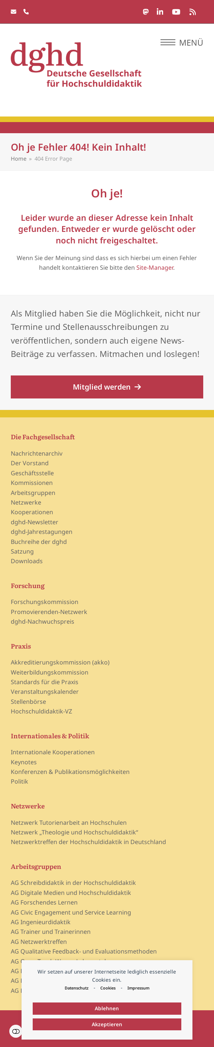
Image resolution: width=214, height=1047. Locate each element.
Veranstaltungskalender (45, 691)
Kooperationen (32, 512)
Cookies (108, 988)
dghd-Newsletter (34, 522)
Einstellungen (15, 1031)
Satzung (22, 551)
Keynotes (24, 762)
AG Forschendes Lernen (44, 902)
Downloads (27, 561)
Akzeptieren (107, 1024)
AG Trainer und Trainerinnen (51, 932)
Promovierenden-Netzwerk (49, 612)
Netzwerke (26, 502)
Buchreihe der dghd (39, 542)
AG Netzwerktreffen (39, 942)
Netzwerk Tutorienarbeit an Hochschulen (69, 822)
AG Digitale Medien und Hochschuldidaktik (71, 893)
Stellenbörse (28, 702)
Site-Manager (154, 267)
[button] (181, 42)
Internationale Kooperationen (53, 752)
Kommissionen (32, 483)
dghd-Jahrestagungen (41, 532)
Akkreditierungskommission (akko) (60, 662)
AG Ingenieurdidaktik (41, 922)
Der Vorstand (30, 463)
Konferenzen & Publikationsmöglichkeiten (70, 772)
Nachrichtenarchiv (36, 453)
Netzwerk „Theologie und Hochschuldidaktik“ (74, 832)
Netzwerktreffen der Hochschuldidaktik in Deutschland (88, 842)
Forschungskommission (44, 602)
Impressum (138, 988)
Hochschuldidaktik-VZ (41, 711)
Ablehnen (107, 1008)
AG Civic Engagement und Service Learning (71, 912)
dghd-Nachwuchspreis (42, 621)
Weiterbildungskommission (49, 672)
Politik (19, 781)
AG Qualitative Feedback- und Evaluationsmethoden (84, 951)
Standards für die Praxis (44, 682)
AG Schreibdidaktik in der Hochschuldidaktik (73, 883)
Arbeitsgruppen (33, 493)
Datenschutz (76, 988)
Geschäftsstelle (32, 473)
